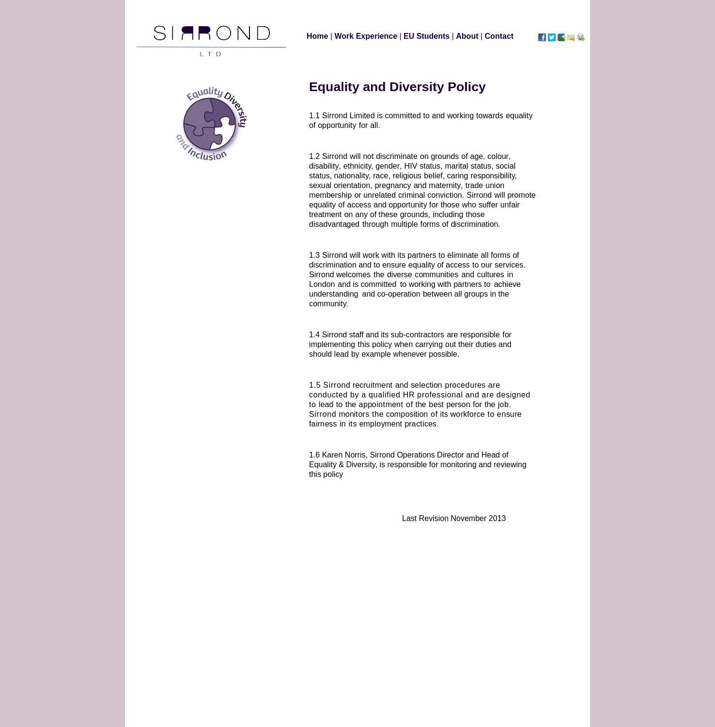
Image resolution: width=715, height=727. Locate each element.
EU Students (428, 36)
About (468, 36)
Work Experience (367, 36)
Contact (499, 36)
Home (318, 36)
